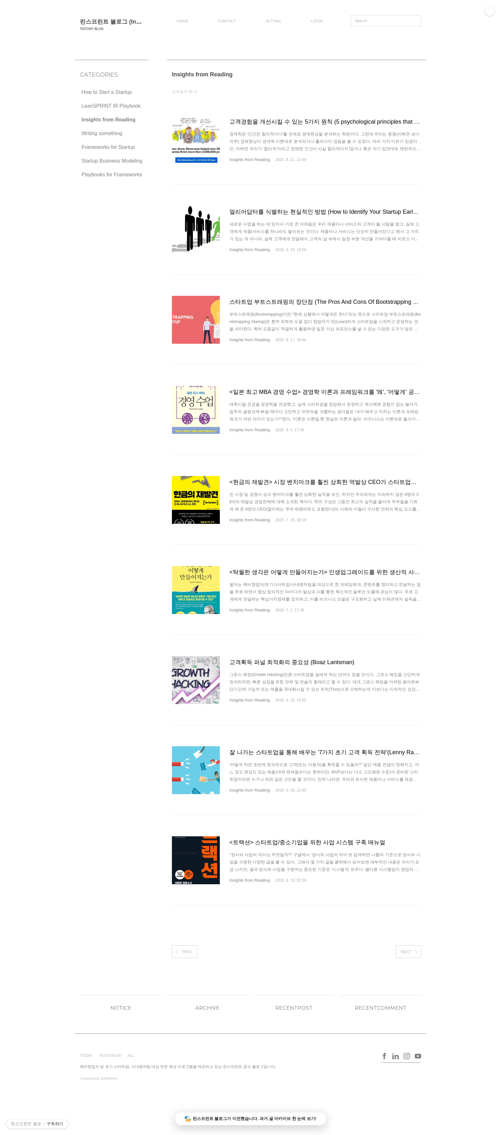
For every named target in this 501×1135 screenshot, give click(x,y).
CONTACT (227, 21)
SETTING (273, 21)
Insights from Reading (108, 119)
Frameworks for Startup (108, 147)
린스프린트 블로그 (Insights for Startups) (134, 22)
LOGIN (317, 21)
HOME (183, 21)
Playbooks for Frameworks (111, 174)
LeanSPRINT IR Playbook (111, 106)
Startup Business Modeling (111, 161)
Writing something (101, 133)
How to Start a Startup (106, 92)
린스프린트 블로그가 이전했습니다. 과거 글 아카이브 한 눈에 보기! (251, 1119)
